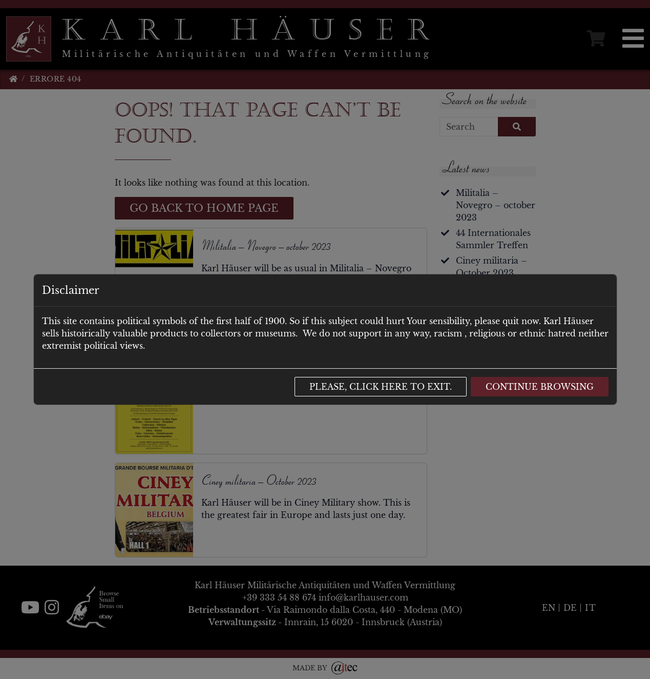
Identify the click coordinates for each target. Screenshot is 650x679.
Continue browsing (540, 387)
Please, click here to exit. (380, 387)
